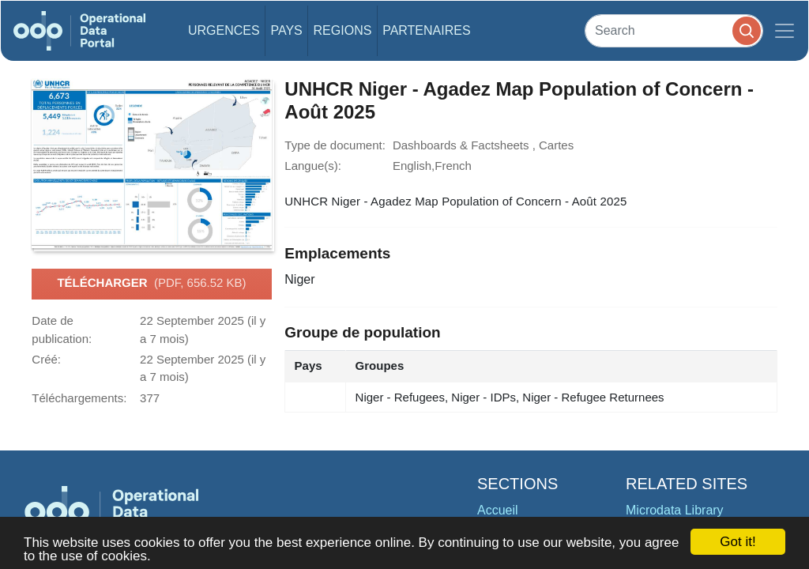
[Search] (674, 30)
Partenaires (426, 30)
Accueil (497, 510)
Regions (343, 30)
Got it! (737, 541)
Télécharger (151, 284)
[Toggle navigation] (784, 30)
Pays (286, 30)
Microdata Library (675, 510)
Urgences (224, 30)
